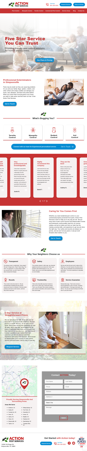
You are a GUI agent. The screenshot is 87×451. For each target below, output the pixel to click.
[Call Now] (47, 4)
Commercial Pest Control (52, 11)
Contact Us (81, 11)
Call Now (52, 3)
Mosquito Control (27, 11)
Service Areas (66, 11)
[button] (40, 201)
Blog (74, 11)
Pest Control (16, 11)
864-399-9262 (54, 5)
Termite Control (38, 11)
